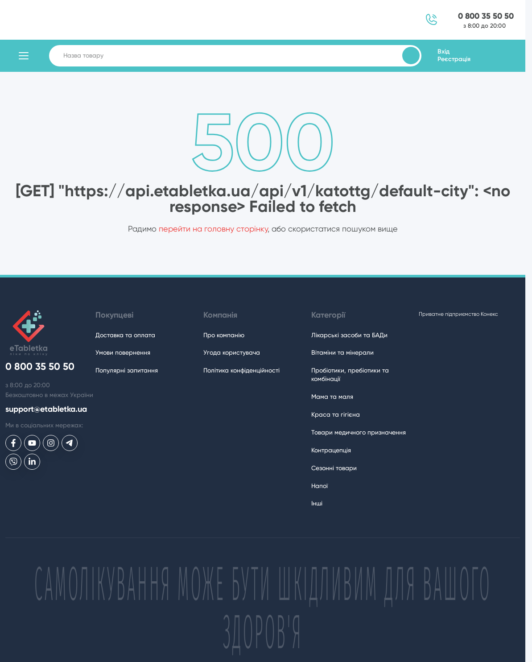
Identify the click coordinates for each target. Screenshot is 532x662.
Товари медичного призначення (358, 432)
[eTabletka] (26, 333)
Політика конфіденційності (241, 370)
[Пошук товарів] (411, 55)
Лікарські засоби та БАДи (349, 335)
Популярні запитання (126, 370)
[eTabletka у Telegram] (70, 443)
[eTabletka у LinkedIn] (32, 462)
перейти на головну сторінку (213, 228)
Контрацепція (331, 450)
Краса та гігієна (335, 414)
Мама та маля (332, 396)
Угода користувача (231, 352)
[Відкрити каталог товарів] (23, 56)
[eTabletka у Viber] (13, 462)
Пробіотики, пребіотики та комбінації (350, 374)
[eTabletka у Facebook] (13, 443)
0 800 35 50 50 (486, 16)
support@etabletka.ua (46, 409)
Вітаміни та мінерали (342, 352)
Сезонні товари (334, 468)
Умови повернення (122, 352)
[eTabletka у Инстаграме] (51, 443)
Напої (319, 485)
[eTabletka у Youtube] (32, 443)
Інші (316, 503)
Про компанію (223, 335)
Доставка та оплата (125, 335)
